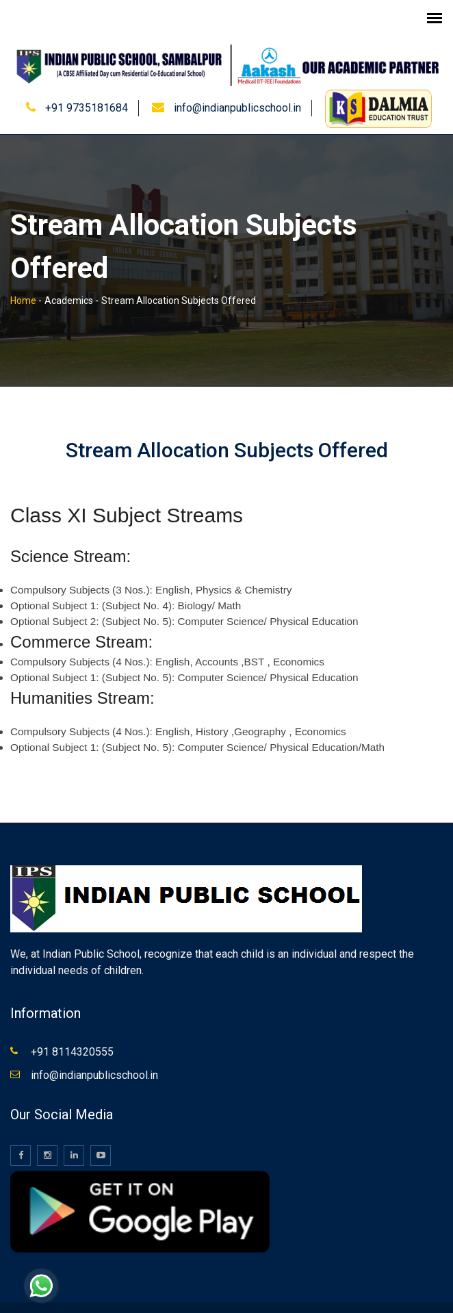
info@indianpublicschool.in (237, 92)
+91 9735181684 (86, 92)
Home (23, 284)
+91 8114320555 (72, 1036)
